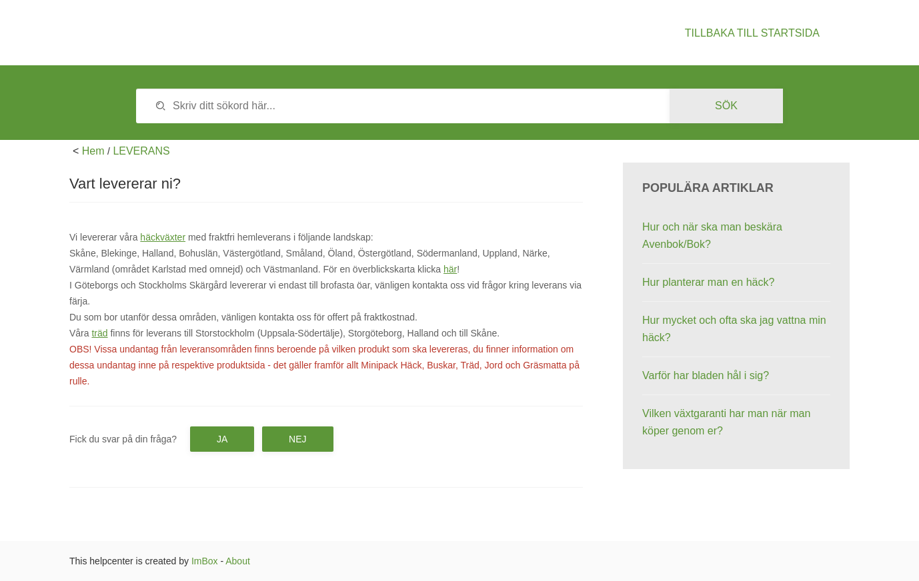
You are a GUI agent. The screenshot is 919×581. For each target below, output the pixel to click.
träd (99, 333)
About (237, 561)
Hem (93, 151)
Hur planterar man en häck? (708, 282)
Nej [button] (297, 439)
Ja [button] (222, 439)
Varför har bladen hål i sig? (705, 375)
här (450, 269)
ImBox (204, 561)
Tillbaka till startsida (752, 33)
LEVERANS (141, 151)
